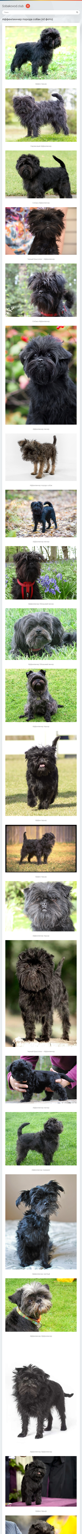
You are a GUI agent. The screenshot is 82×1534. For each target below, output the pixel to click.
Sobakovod (13, 6)
